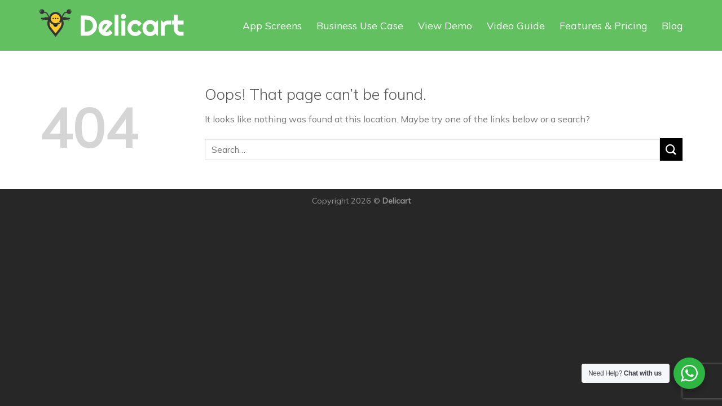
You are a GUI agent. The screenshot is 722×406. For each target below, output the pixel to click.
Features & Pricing (603, 25)
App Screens (272, 25)
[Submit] (671, 149)
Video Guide (516, 25)
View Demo (445, 25)
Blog (672, 25)
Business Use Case (359, 25)
